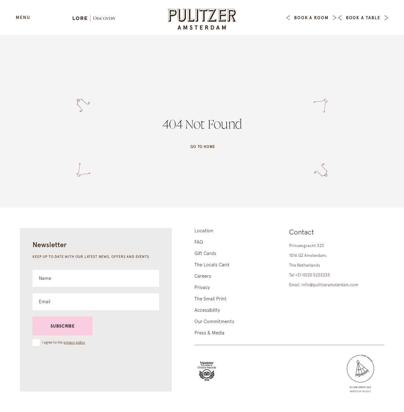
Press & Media (209, 333)
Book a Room (311, 17)
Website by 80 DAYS (360, 391)
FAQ (198, 242)
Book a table (363, 17)
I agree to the (63, 342)
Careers (202, 276)
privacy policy (74, 342)
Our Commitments (214, 321)
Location (203, 231)
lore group (358, 387)
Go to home (202, 149)
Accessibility (207, 310)
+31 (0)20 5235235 (312, 275)
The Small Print (210, 299)
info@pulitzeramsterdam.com (329, 284)
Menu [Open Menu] (23, 17)
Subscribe (62, 325)
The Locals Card (211, 265)
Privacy (202, 287)
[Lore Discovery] (97, 18)
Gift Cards (205, 253)
